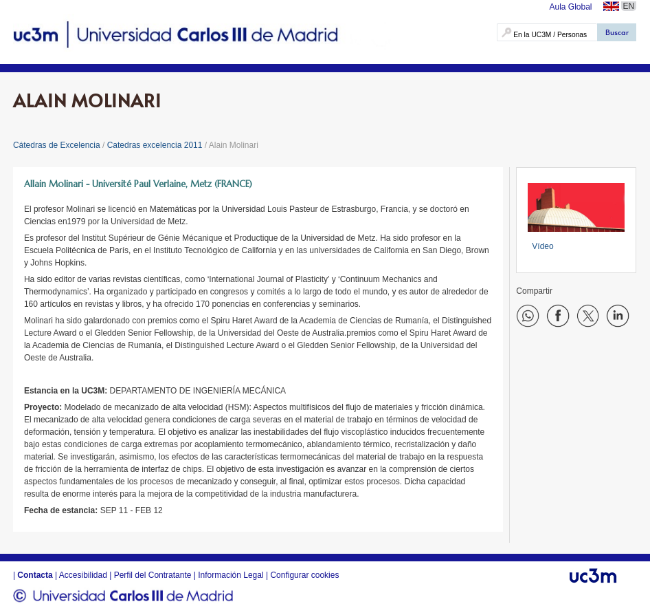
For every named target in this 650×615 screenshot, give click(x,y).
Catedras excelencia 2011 (155, 145)
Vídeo (542, 246)
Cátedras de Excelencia (56, 145)
